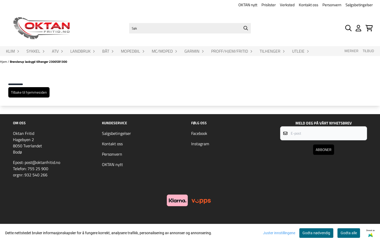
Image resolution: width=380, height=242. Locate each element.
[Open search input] (348, 28)
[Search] (245, 28)
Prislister (268, 5)
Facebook (199, 133)
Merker (351, 51)
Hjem (4, 61)
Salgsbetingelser (359, 5)
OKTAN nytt (247, 5)
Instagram (200, 144)
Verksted (287, 5)
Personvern (331, 5)
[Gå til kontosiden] (358, 28)
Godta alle (349, 233)
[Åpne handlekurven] (369, 28)
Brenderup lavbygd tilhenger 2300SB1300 (38, 61)
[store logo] (41, 28)
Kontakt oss (308, 5)
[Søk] (190, 28)
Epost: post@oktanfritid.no (36, 162)
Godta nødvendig (316, 233)
